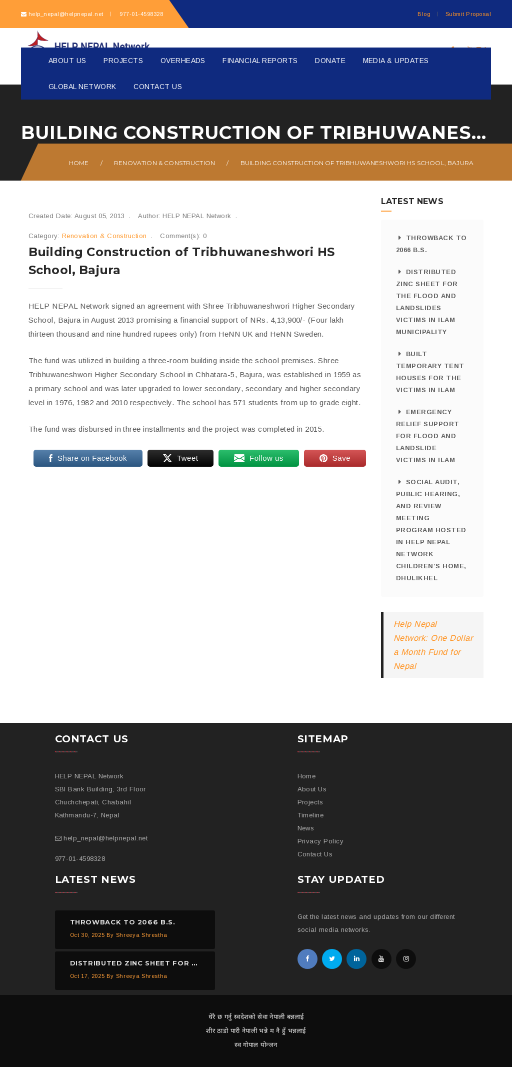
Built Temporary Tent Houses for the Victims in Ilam (430, 372)
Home (79, 163)
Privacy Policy (321, 841)
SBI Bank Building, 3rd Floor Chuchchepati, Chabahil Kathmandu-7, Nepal (100, 802)
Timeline (311, 815)
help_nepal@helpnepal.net (66, 14)
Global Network (82, 87)
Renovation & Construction (164, 163)
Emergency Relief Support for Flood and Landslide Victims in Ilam (428, 436)
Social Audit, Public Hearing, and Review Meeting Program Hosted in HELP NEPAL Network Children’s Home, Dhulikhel (431, 530)
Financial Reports (260, 61)
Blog (424, 14)
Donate (330, 61)
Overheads (183, 61)
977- (140, 14)
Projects (123, 61)
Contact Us (158, 87)
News (306, 828)
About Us (67, 61)
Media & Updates (396, 61)
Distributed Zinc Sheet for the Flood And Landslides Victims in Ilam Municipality (427, 302)
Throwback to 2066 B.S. (431, 244)
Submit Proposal (468, 14)
